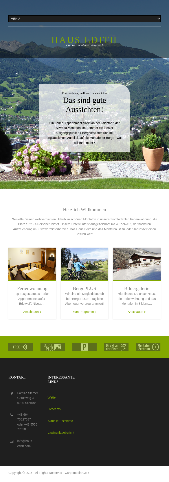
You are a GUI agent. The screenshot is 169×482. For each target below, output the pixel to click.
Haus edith (84, 40)
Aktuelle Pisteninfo (60, 421)
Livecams (54, 409)
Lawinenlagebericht (61, 432)
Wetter (52, 397)
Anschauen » (32, 311)
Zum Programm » (85, 311)
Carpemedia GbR (77, 473)
